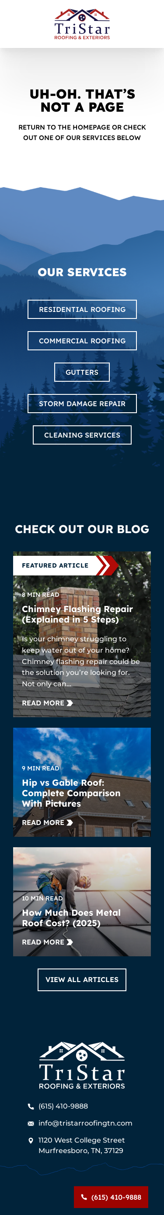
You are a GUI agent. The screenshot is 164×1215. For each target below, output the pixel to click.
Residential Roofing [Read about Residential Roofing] (82, 309)
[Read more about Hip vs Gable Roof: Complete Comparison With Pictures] (47, 822)
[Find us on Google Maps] (82, 1145)
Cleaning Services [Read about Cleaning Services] (82, 435)
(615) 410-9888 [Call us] (58, 1106)
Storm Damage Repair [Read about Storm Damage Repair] (82, 403)
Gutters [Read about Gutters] (82, 372)
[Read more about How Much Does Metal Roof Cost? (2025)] (47, 941)
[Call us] (111, 1197)
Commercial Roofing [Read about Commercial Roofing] (82, 340)
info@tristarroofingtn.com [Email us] (80, 1123)
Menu (18, 1197)
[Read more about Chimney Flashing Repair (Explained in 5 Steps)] (47, 702)
